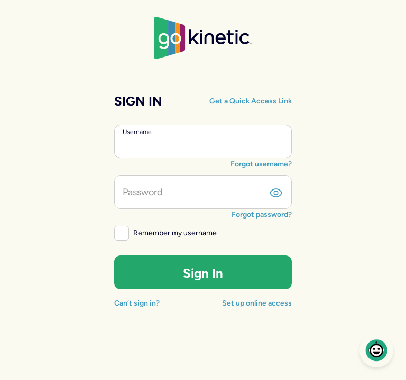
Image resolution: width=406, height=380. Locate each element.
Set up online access (257, 303)
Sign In (203, 273)
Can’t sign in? (137, 303)
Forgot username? (261, 163)
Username (137, 132)
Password (143, 192)
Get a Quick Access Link (250, 101)
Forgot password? (262, 214)
